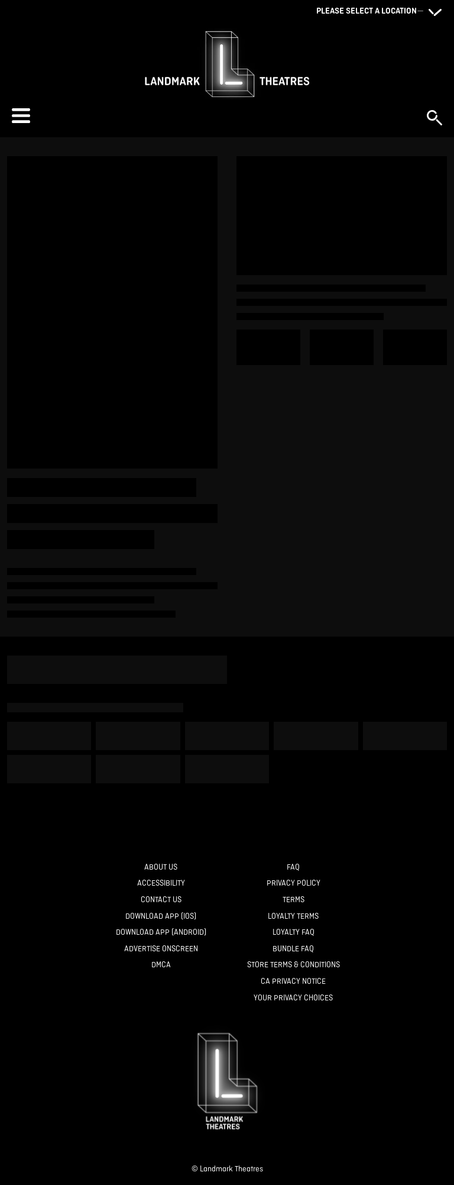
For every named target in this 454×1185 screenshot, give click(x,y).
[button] (213, 115)
